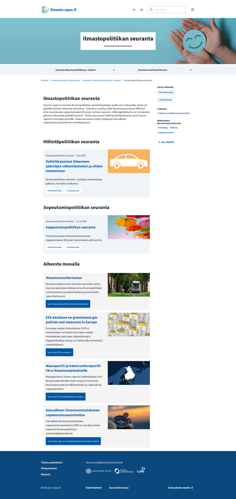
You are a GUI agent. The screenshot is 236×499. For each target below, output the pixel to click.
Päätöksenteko (55, 190)
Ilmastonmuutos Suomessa (65, 80)
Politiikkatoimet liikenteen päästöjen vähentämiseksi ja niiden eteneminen (74, 166)
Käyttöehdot (94, 487)
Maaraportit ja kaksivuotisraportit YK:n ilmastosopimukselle (73, 368)
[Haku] (151, 9)
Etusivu (44, 80)
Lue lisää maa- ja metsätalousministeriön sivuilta (73, 441)
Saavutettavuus (119, 487)
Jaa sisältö (166, 142)
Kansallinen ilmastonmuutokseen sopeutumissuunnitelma (73, 412)
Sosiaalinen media (180, 487)
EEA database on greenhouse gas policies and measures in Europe (72, 319)
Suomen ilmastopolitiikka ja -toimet (102, 80)
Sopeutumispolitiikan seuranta (70, 227)
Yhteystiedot (49, 468)
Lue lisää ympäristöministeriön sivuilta (68, 303)
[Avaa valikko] (192, 9)
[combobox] (166, 9)
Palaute (45, 474)
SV (134, 9)
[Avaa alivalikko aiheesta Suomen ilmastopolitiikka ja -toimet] (79, 70)
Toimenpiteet (73, 190)
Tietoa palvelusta (51, 462)
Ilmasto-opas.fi (52, 487)
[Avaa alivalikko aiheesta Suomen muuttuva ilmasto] (156, 70)
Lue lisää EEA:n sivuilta (59, 352)
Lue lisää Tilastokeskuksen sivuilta (65, 396)
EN (141, 9)
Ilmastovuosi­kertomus (64, 277)
